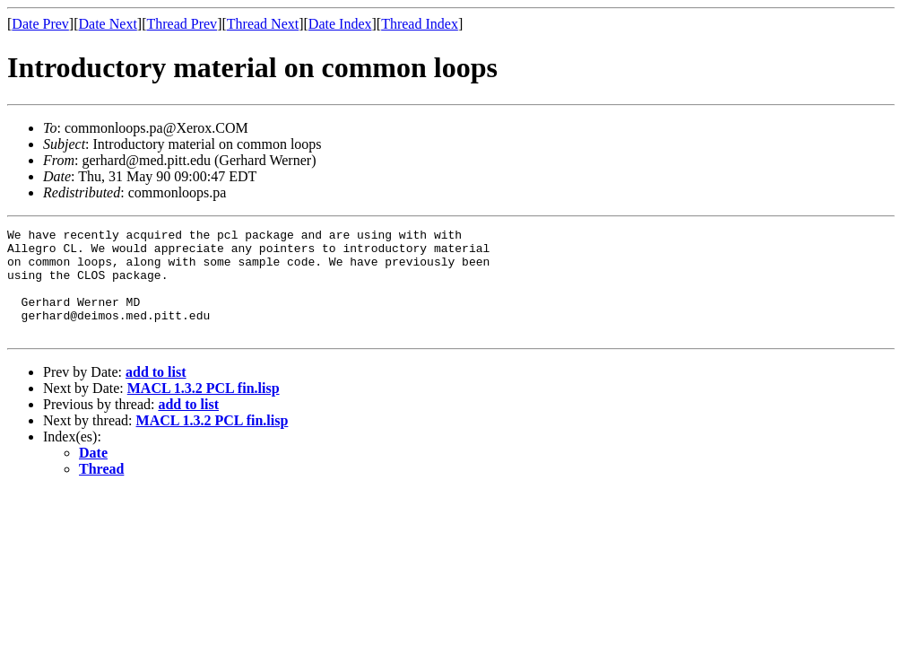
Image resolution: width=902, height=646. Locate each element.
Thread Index (419, 23)
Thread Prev (181, 23)
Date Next (108, 23)
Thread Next (263, 23)
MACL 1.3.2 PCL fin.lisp (203, 409)
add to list (156, 393)
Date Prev (40, 23)
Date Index (340, 23)
